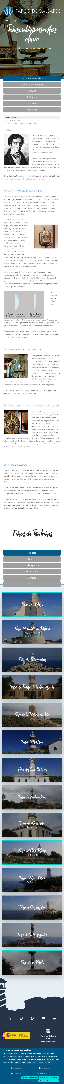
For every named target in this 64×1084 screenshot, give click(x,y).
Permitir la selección (30, 1078)
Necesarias (17, 1068)
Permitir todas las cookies (49, 1081)
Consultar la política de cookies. (39, 1062)
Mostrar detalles (44, 1073)
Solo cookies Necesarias (49, 1078)
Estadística (17, 1074)
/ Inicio (17, 48)
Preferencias (46, 1068)
